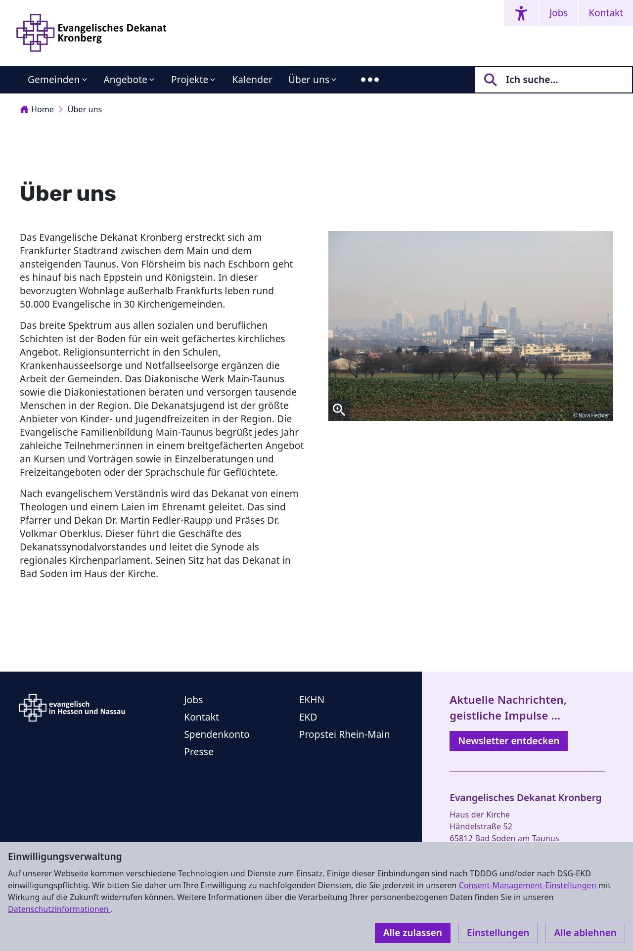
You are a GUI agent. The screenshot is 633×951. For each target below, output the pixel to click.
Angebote (126, 79)
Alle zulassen (412, 932)
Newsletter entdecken (508, 740)
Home (37, 109)
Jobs (558, 12)
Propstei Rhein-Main (344, 734)
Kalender (252, 79)
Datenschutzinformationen (59, 909)
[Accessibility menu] (521, 13)
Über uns (308, 79)
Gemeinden (54, 79)
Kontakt (605, 12)
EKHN (312, 699)
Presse (199, 751)
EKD (308, 717)
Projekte (189, 79)
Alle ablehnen (585, 932)
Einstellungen (498, 932)
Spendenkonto (217, 734)
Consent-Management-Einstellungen (528, 885)
